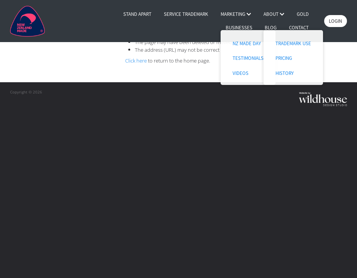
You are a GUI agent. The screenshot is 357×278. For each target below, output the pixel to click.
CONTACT (299, 27)
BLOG (271, 27)
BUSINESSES (239, 27)
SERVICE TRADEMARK (186, 14)
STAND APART (137, 14)
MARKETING (236, 14)
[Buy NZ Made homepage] (43, 21)
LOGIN (335, 21)
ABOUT (274, 14)
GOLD (303, 14)
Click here (136, 60)
